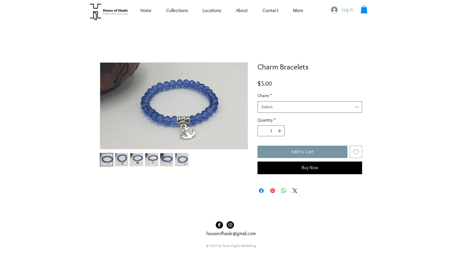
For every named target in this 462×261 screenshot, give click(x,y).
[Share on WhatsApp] (283, 190)
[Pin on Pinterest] (272, 190)
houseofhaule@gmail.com (231, 233)
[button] (364, 9)
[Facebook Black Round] (219, 225)
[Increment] (280, 131)
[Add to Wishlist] (356, 152)
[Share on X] (294, 190)
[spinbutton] (271, 131)
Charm (265, 95)
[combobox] (310, 107)
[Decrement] (262, 131)
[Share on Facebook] (261, 190)
